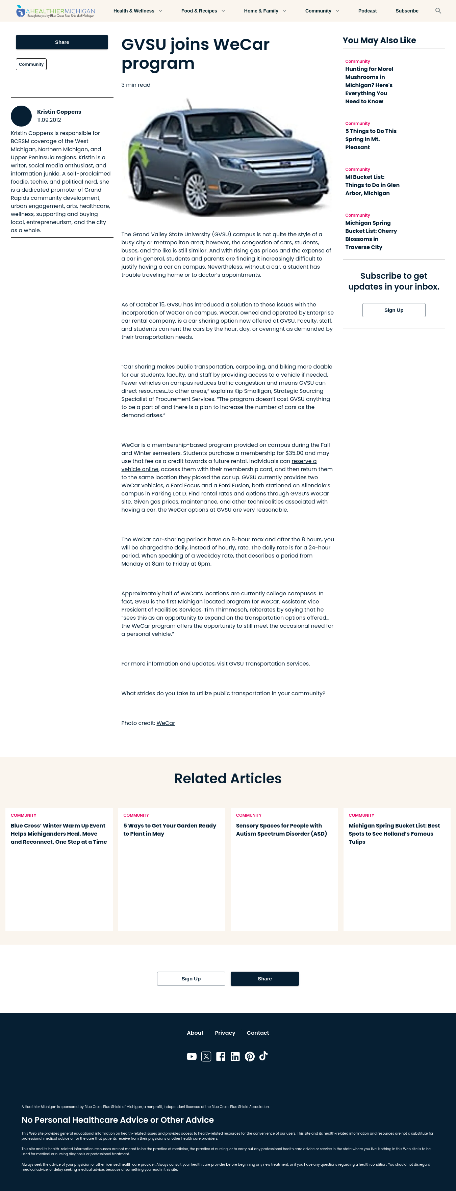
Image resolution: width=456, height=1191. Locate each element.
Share (62, 42)
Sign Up (394, 310)
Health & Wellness (138, 11)
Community (322, 11)
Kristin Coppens (59, 112)
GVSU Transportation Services (269, 664)
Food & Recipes (203, 11)
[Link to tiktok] (264, 1058)
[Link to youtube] (192, 1058)
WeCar (165, 723)
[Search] (438, 11)
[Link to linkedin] (235, 1058)
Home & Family (265, 11)
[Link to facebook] (221, 1058)
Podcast (367, 11)
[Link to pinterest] (250, 1058)
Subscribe (407, 11)
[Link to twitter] (206, 1058)
